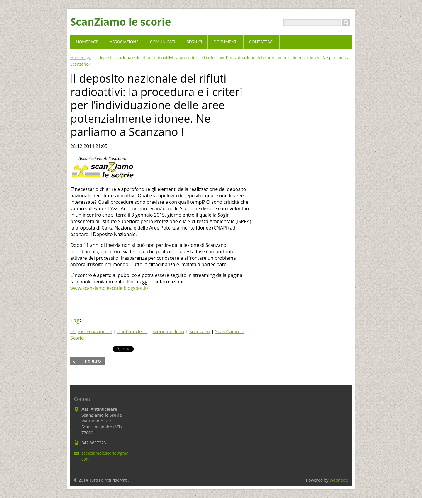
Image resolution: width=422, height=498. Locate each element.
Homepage (80, 57)
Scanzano (199, 331)
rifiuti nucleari (132, 331)
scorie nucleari (168, 331)
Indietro (92, 361)
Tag (74, 320)
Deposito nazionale (91, 331)
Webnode (338, 480)
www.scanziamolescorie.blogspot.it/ (109, 288)
